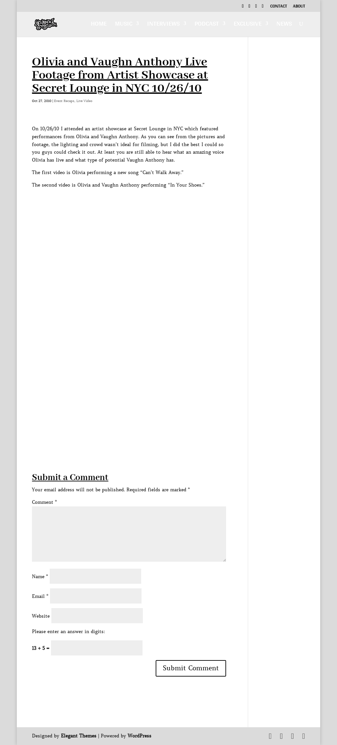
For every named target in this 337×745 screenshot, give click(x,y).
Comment (44, 502)
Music (123, 25)
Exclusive (248, 25)
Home (99, 25)
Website (41, 616)
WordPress (139, 736)
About (299, 7)
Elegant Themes (78, 736)
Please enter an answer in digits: (68, 631)
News (284, 25)
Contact (278, 7)
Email (40, 596)
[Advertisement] (152, 425)
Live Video (84, 101)
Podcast (206, 25)
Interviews (163, 25)
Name (40, 576)
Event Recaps (64, 101)
